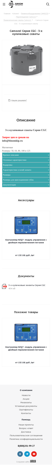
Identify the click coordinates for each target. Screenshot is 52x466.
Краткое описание (11, 155)
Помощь (26, 419)
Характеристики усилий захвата (17, 170)
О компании (26, 390)
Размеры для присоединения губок (18, 180)
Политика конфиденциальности (26, 439)
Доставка (26, 432)
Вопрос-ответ (26, 428)
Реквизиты (26, 402)
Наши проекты (26, 424)
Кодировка (7, 165)
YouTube (34, 454)
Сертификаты (26, 409)
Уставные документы (26, 406)
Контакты (26, 413)
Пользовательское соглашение (26, 435)
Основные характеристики (14, 160)
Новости (26, 395)
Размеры (6, 175)
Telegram (27, 454)
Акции (26, 399)
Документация (9, 185)
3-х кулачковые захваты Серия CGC (26, 285)
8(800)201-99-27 (26, 445)
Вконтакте (20, 454)
